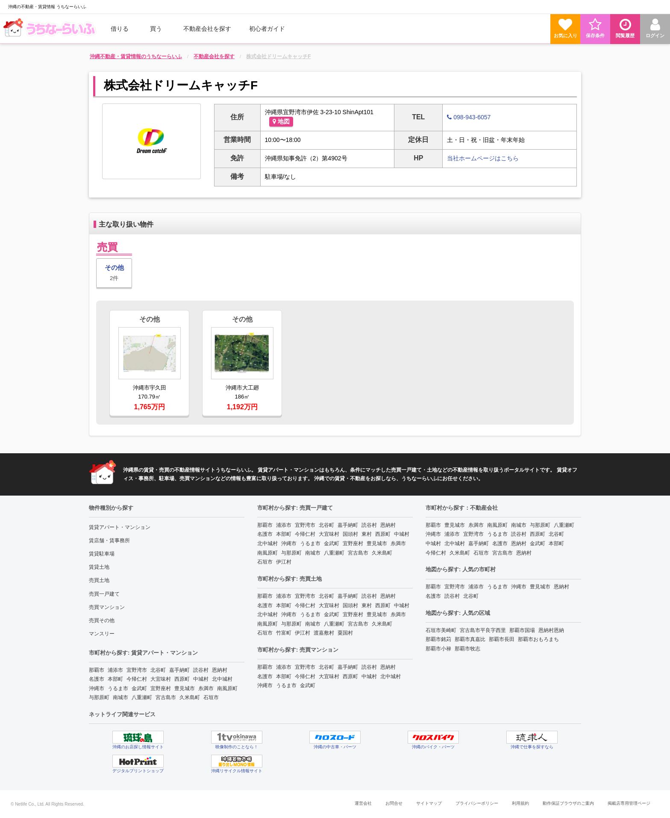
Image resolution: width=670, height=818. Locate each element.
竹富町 (283, 633)
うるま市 (118, 688)
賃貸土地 (99, 567)
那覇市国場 (522, 630)
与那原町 (99, 697)
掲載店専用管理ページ (629, 803)
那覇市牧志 (467, 649)
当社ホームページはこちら (483, 158)
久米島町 (189, 697)
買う (156, 28)
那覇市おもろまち (538, 639)
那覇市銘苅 (438, 639)
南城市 (120, 697)
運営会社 (363, 803)
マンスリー (102, 634)
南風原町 (227, 688)
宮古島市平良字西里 (483, 630)
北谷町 (158, 670)
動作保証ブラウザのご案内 (568, 803)
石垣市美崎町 (441, 630)
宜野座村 (160, 688)
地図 (281, 121)
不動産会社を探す (207, 28)
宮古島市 (166, 697)
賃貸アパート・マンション (119, 527)
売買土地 (99, 580)
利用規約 (520, 803)
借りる (120, 28)
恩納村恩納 (551, 630)
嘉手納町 (179, 670)
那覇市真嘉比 (470, 639)
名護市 (96, 679)
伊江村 (283, 562)
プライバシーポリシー (476, 803)
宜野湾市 (136, 670)
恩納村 (219, 670)
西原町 (182, 679)
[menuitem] (51, 28)
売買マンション (107, 607)
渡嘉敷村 (324, 633)
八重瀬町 (142, 697)
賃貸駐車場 (102, 554)
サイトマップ (429, 803)
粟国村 (345, 633)
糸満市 (206, 688)
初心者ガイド (267, 28)
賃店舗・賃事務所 (109, 540)
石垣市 (211, 697)
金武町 (139, 688)
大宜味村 (160, 679)
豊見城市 (184, 688)
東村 (366, 534)
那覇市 (96, 670)
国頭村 (350, 534)
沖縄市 (96, 688)
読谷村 (201, 670)
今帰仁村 (136, 679)
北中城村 (222, 679)
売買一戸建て (104, 594)
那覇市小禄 (438, 649)
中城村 (201, 679)
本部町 (115, 679)
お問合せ (394, 803)
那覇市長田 (501, 639)
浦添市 (115, 670)
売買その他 (102, 620)
